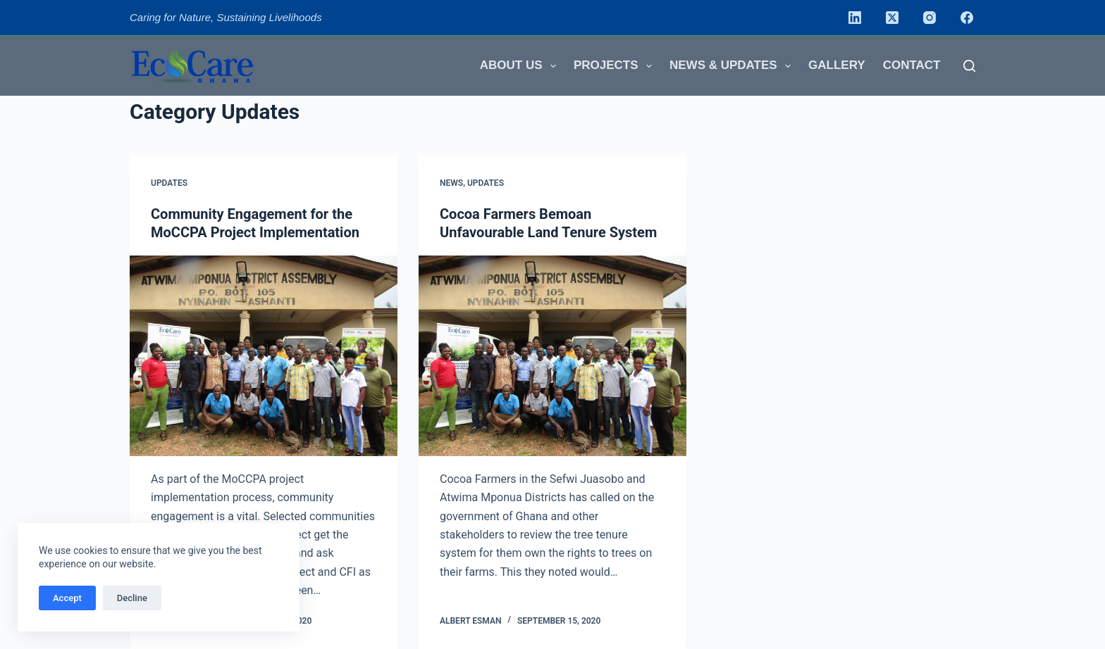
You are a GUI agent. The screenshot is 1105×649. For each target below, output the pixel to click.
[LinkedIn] (854, 17)
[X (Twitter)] (892, 17)
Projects (616, 66)
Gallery (836, 65)
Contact (912, 65)
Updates (169, 183)
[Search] (969, 66)
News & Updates (732, 66)
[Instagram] (929, 17)
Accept (67, 598)
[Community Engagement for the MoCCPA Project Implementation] (263, 356)
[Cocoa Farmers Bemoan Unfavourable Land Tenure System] (552, 356)
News (451, 183)
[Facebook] (967, 17)
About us (521, 66)
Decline (132, 598)
